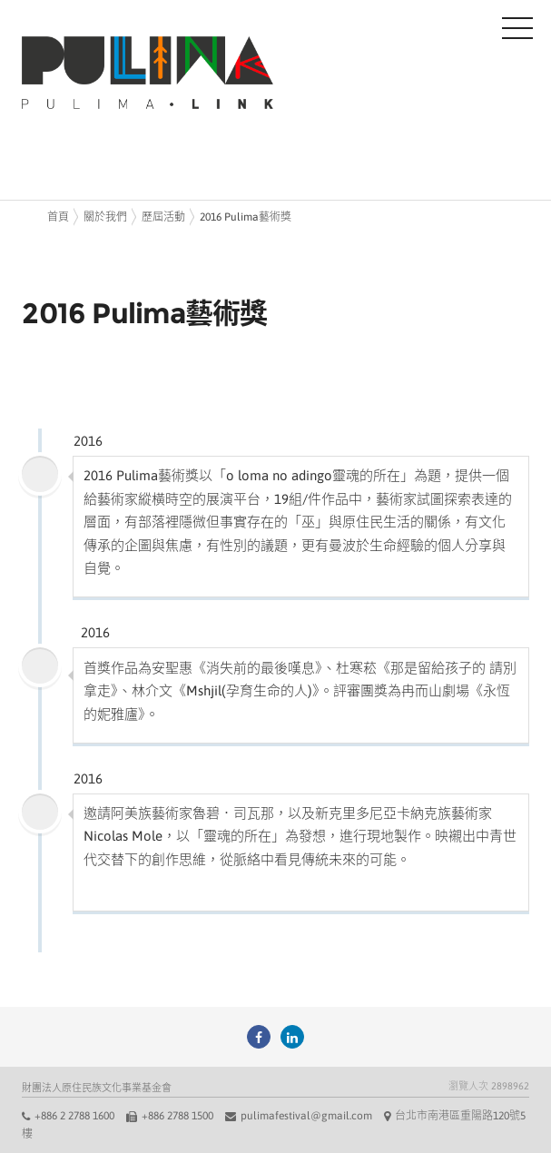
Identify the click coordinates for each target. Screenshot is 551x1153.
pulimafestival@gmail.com (306, 1115)
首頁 (58, 217)
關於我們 (105, 217)
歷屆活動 (163, 217)
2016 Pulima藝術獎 (245, 217)
